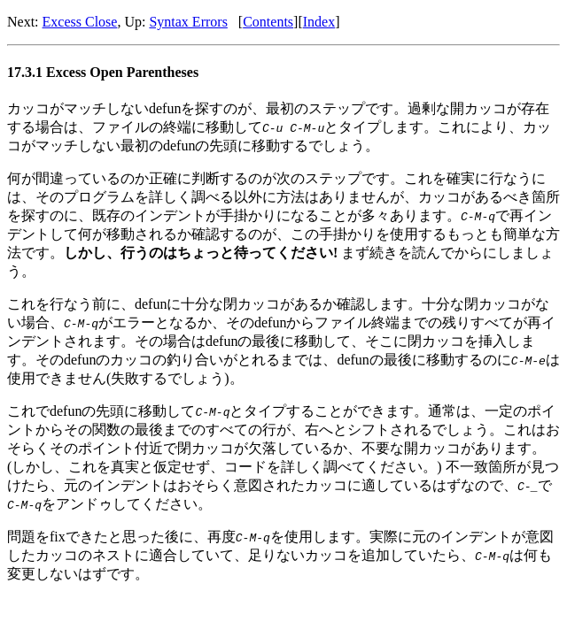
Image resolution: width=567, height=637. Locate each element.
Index (319, 21)
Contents (268, 21)
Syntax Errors (188, 21)
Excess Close (80, 21)
